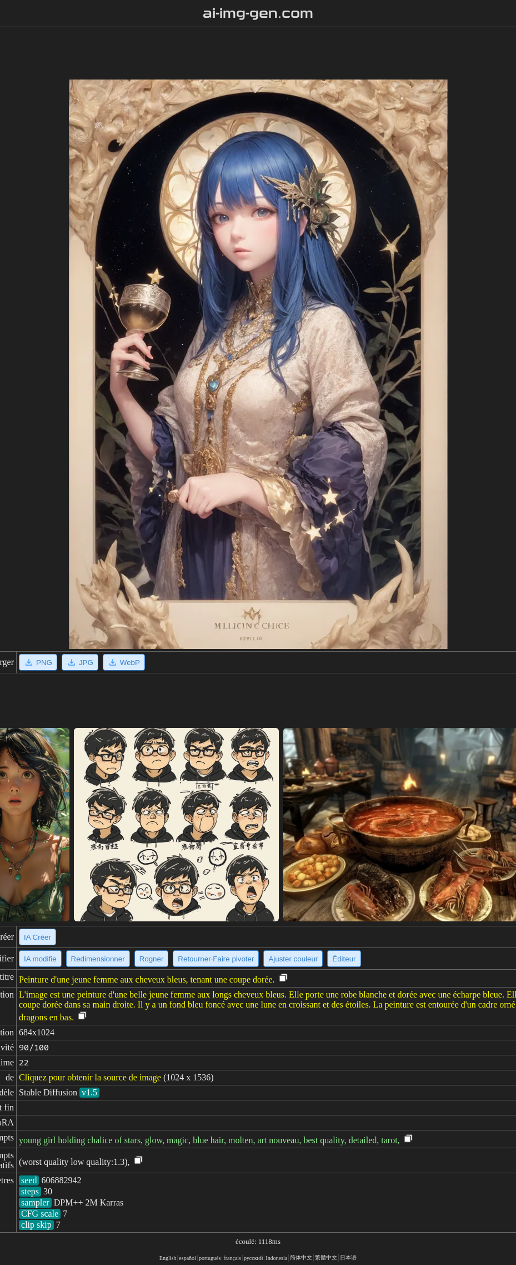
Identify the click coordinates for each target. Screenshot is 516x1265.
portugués (210, 1258)
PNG (38, 662)
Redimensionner (98, 959)
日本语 (348, 1257)
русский (253, 1258)
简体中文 (301, 1257)
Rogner (151, 959)
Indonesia (276, 1258)
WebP (124, 662)
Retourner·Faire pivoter (216, 959)
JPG (80, 662)
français (232, 1258)
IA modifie (40, 959)
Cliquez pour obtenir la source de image (90, 1077)
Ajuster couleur (293, 959)
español (187, 1258)
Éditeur (343, 959)
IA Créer (37, 937)
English (168, 1258)
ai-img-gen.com (258, 13)
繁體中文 (326, 1257)
